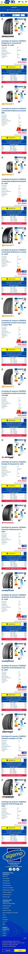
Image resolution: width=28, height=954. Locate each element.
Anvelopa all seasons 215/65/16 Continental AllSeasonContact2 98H (13, 111)
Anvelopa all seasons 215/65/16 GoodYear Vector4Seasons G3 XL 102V (13, 668)
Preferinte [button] (8, 950)
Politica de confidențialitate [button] (9, 946)
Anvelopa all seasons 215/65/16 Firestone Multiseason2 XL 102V (13, 529)
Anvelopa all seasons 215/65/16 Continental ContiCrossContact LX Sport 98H (13, 323)
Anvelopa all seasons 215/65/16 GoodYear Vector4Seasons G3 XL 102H (13, 597)
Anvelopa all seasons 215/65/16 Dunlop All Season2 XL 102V (13, 463)
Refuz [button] (25, 938)
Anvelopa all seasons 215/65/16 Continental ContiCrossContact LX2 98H (13, 393)
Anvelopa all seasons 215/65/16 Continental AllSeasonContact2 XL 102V (13, 181)
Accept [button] (20, 950)
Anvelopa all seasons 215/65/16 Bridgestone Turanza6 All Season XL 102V (13, 43)
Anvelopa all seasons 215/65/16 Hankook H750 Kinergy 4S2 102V (13, 804)
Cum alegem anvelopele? (14, 10)
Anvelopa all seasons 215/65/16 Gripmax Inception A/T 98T (13, 737)
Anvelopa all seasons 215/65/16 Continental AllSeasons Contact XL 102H (13, 252)
